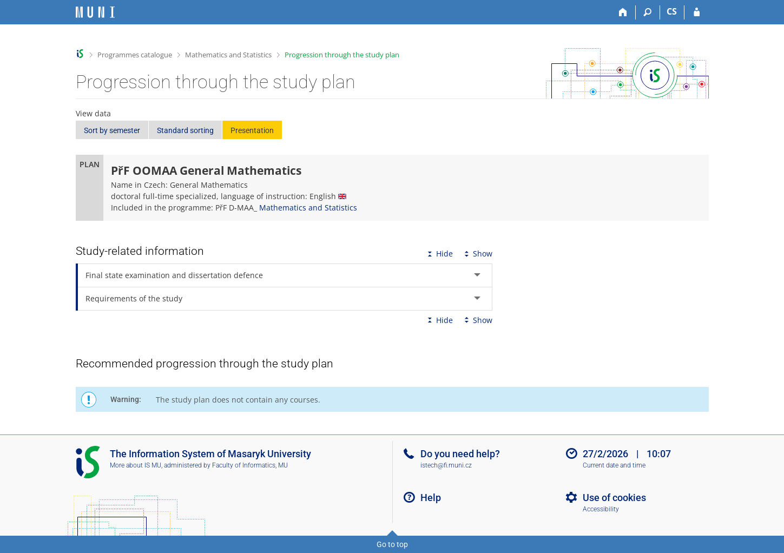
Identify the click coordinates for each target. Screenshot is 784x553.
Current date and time (614, 465)
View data (93, 113)
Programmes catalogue (134, 55)
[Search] (648, 12)
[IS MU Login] (696, 12)
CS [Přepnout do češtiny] (672, 11)
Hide (439, 253)
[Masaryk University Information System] (95, 12)
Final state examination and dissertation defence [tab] (174, 275)
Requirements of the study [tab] (133, 298)
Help (430, 497)
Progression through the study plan (342, 55)
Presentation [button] (252, 130)
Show (477, 253)
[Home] (623, 12)
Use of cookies (614, 497)
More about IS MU (135, 465)
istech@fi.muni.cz (446, 465)
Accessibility (601, 509)
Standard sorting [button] (185, 130)
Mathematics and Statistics (228, 55)
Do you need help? (460, 453)
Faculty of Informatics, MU (250, 465)
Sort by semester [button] (112, 130)
